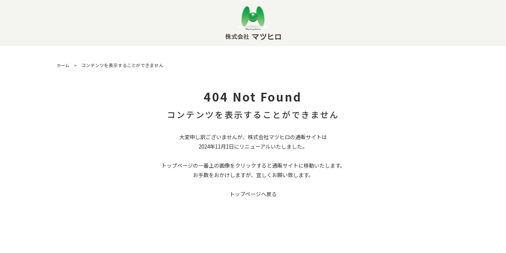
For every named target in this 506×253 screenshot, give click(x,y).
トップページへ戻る (253, 193)
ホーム (63, 65)
